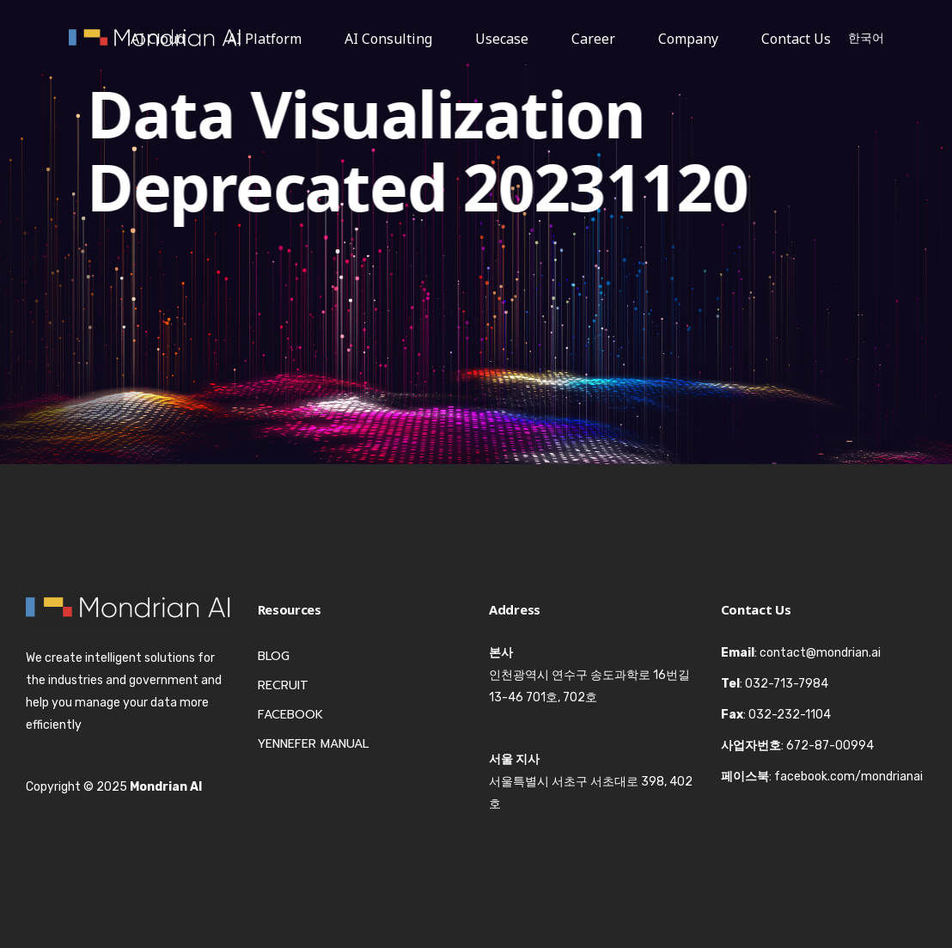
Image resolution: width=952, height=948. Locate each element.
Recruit (283, 685)
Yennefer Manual (313, 744)
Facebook (290, 715)
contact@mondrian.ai (820, 652)
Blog (274, 656)
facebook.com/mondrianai (848, 776)
